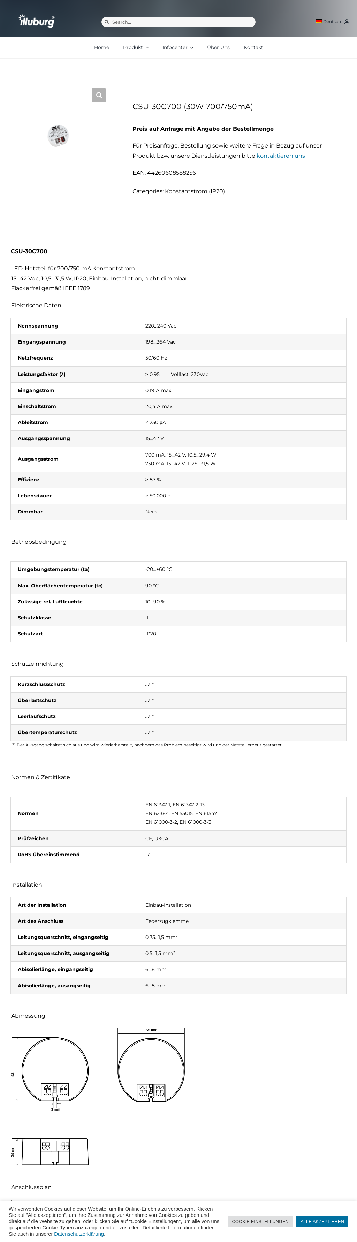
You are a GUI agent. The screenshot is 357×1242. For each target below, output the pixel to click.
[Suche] (106, 22)
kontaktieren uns (281, 155)
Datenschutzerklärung (79, 1234)
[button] (99, 95)
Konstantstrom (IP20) (195, 191)
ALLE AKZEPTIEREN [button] (322, 1221)
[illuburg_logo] (36, 14)
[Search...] (178, 22)
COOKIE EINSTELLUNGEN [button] (260, 1221)
